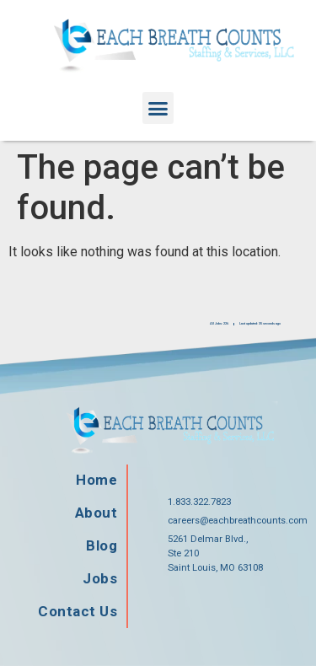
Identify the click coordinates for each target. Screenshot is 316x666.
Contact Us (77, 611)
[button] (158, 108)
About (96, 513)
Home (96, 480)
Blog (101, 546)
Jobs (100, 579)
